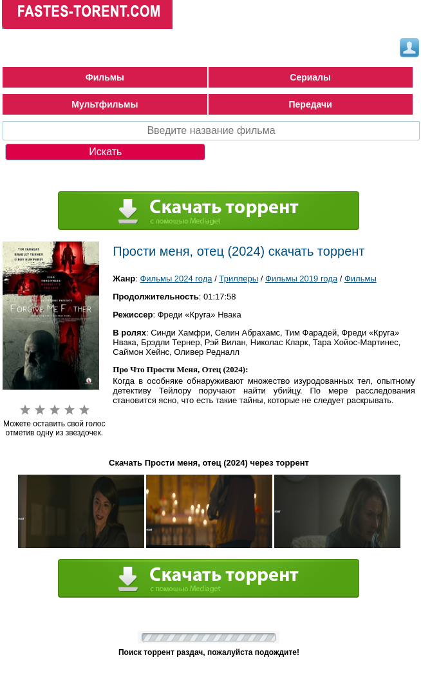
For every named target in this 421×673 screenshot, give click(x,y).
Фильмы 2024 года (176, 278)
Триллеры (238, 278)
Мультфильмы (104, 104)
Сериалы (310, 77)
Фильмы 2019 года (301, 278)
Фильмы (105, 77)
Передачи (310, 104)
